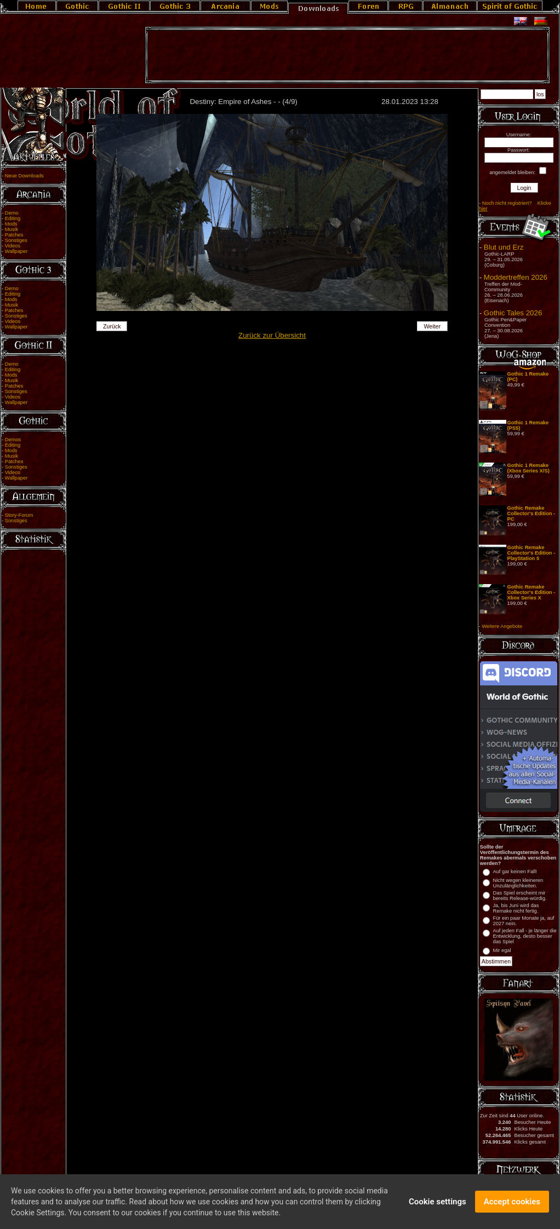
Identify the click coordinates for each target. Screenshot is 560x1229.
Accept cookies (512, 1208)
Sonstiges (16, 240)
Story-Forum (19, 515)
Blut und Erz (504, 247)
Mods (11, 224)
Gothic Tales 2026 (513, 313)
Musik (11, 229)
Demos (13, 439)
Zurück (112, 326)
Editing (13, 218)
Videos (12, 246)
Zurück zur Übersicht (272, 335)
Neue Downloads (24, 175)
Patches (14, 235)
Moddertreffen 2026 (515, 277)
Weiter (432, 326)
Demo (12, 213)
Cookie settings (437, 1208)
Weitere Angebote (502, 626)
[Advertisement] (347, 55)
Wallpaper (16, 251)
